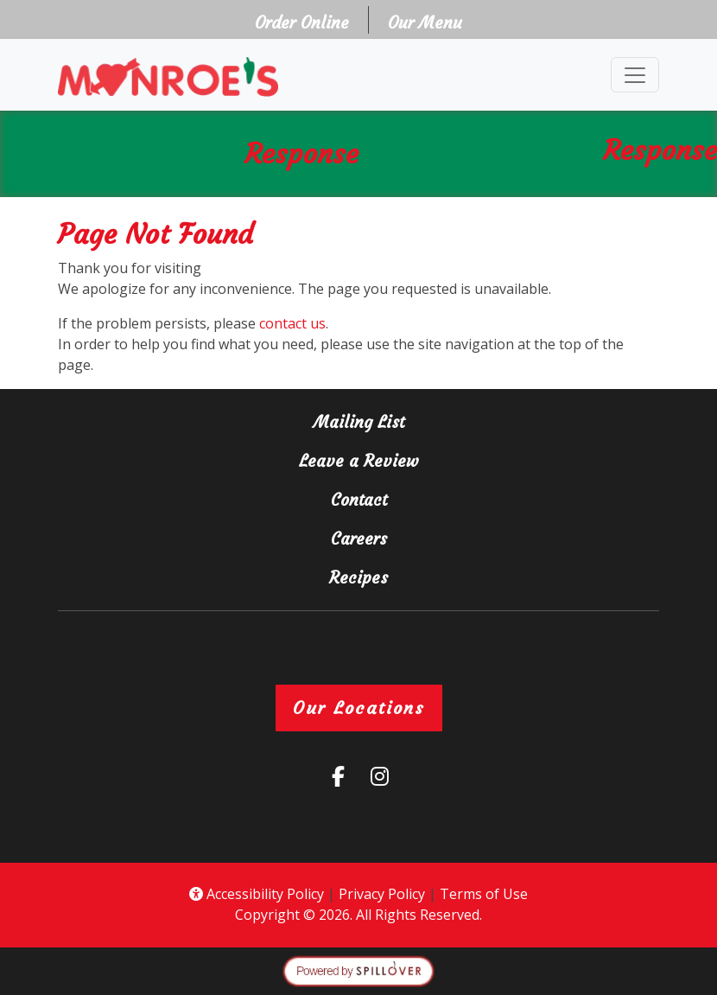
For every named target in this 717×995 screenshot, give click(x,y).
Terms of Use (484, 893)
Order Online (307, 21)
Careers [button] (422, 537)
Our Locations (359, 707)
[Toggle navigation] (635, 74)
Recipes (358, 577)
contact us (292, 323)
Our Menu (425, 22)
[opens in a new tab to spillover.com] (358, 969)
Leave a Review (465, 459)
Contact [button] (422, 498)
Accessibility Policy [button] (256, 893)
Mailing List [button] (422, 420)
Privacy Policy (382, 893)
